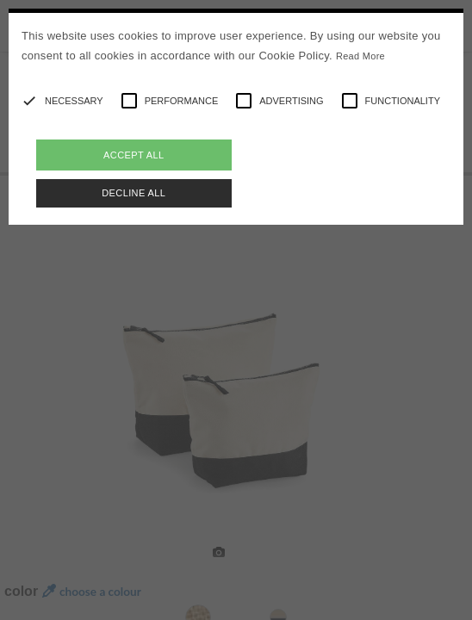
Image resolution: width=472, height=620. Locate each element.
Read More (360, 56)
